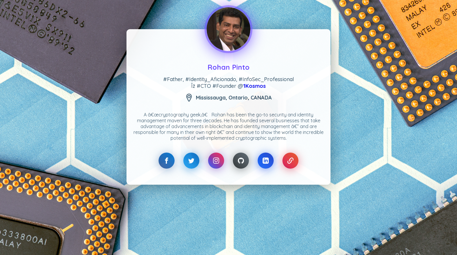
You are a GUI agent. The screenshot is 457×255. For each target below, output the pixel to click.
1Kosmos (254, 86)
